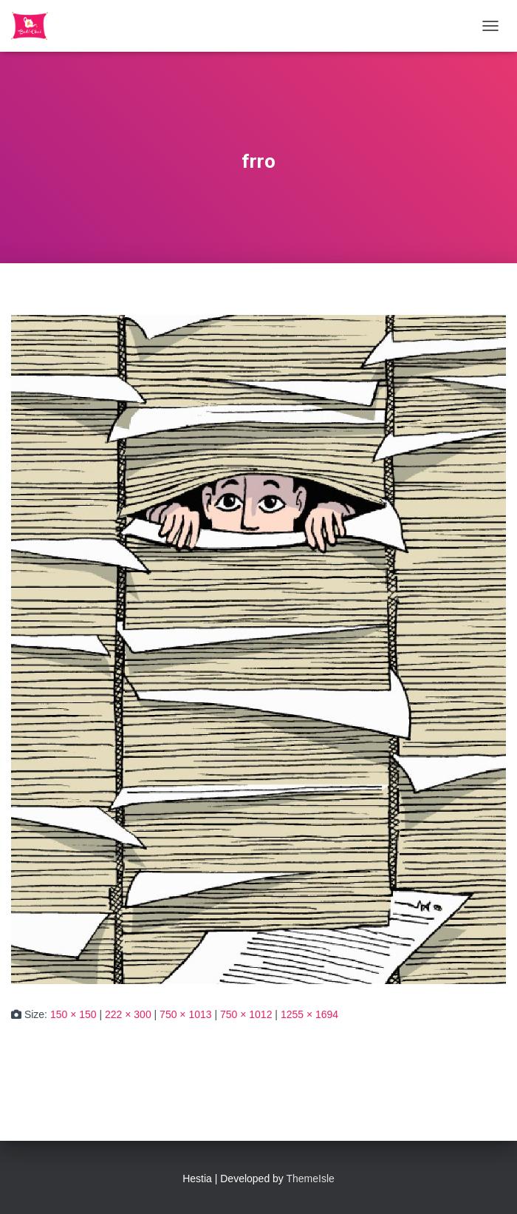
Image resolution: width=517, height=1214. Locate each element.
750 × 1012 (246, 1014)
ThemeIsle (311, 1178)
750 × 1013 (185, 1014)
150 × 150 (73, 1014)
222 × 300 (128, 1014)
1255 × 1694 (309, 1014)
